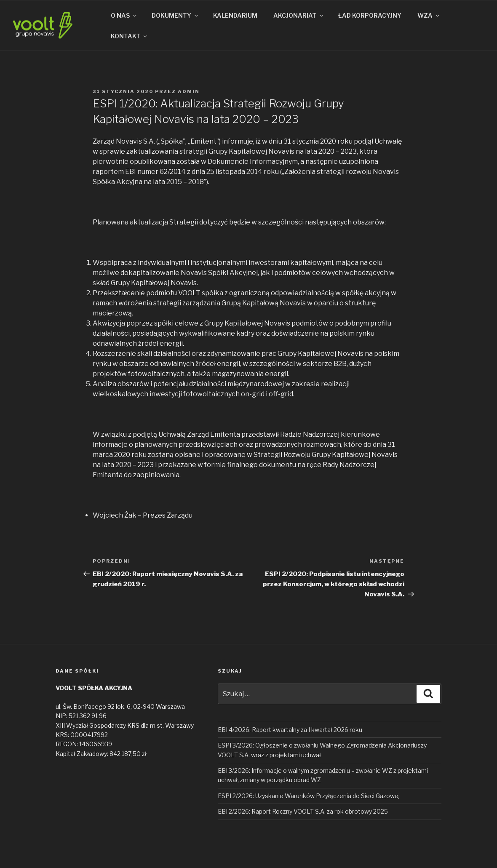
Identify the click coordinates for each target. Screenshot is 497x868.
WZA (429, 15)
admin (189, 91)
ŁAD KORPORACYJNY (369, 15)
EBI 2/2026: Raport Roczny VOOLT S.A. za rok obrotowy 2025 (303, 811)
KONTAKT (129, 36)
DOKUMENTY (175, 15)
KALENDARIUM (235, 15)
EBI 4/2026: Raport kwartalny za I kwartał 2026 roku (290, 729)
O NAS (124, 15)
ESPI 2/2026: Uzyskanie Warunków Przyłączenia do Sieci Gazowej (309, 795)
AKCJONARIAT (298, 15)
